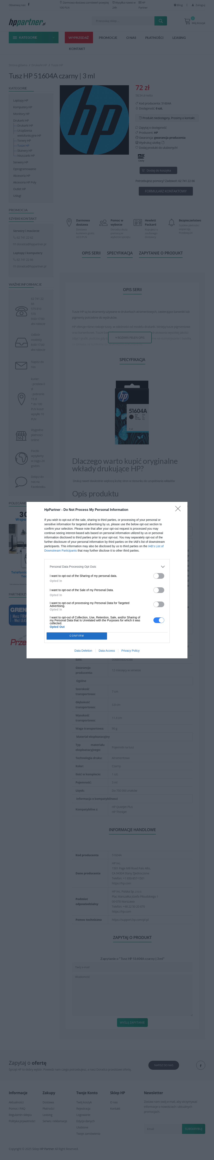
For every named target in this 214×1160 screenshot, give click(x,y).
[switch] (158, 576)
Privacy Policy (130, 650)
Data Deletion (83, 650)
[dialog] (107, 580)
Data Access (107, 650)
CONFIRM (77, 635)
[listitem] (107, 567)
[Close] (179, 510)
